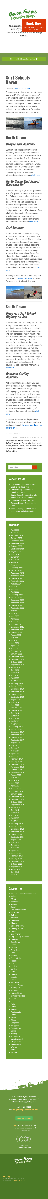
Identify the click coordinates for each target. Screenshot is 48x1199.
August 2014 (16, 840)
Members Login (24, 1118)
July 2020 (15, 670)
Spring (13, 1031)
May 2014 (15, 848)
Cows (13, 931)
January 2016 (16, 794)
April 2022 (15, 619)
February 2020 (17, 683)
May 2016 (15, 783)
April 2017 (15, 753)
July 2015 (15, 810)
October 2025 (16, 546)
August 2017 (16, 743)
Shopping (15, 1025)
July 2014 (15, 842)
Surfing (8, 443)
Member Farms (17, 985)
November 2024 (17, 576)
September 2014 (17, 837)
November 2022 (17, 603)
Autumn (14, 904)
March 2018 (15, 724)
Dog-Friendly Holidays (20, 937)
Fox (12, 964)
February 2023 (17, 595)
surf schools (27, 448)
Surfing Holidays (11, 451)
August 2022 (16, 611)
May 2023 (15, 589)
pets (12, 1001)
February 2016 (17, 791)
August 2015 (16, 807)
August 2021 (16, 635)
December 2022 (17, 600)
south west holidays (16, 448)
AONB (15, 440)
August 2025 (16, 552)
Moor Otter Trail (14, 434)
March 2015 (15, 821)
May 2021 (15, 643)
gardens (14, 966)
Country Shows (17, 929)
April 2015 (15, 818)
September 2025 (17, 549)
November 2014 (17, 832)
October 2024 (16, 578)
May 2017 (15, 751)
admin (29, 88)
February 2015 (17, 824)
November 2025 (17, 543)
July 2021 (15, 638)
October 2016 (16, 770)
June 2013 (15, 875)
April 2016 (15, 786)
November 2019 (17, 692)
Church (14, 923)
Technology (15, 1036)
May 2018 (15, 718)
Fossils (14, 961)
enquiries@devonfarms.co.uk (26, 1110)
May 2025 (15, 560)
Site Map (6, 1177)
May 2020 (15, 675)
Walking (14, 1047)
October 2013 (16, 864)
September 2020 (17, 665)
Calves (14, 915)
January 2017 (16, 762)
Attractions (22, 440)
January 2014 (16, 859)
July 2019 (15, 702)
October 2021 (16, 632)
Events (14, 945)
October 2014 (16, 834)
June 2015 (15, 813)
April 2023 (15, 592)
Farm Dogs (15, 950)
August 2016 (16, 775)
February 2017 (17, 759)
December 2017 (17, 732)
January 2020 (16, 686)
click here (35, 175)
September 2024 (17, 581)
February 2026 (17, 535)
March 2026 (15, 533)
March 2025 (15, 565)
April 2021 (15, 646)
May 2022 (15, 616)
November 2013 (17, 861)
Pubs (13, 1004)
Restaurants (16, 1012)
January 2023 (16, 597)
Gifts (13, 972)
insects (14, 977)
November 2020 (17, 659)
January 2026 (16, 538)
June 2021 (15, 640)
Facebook (20, 1148)
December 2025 (17, 541)
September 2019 (17, 697)
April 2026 (15, 530)
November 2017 (17, 735)
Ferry (13, 953)
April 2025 (15, 562)
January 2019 (16, 708)
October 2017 (16, 737)
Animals (14, 896)
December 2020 (17, 657)
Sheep (13, 1020)
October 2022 (16, 605)
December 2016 (17, 764)
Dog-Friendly (16, 934)
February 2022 (17, 624)
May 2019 (15, 705)
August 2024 (16, 584)
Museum (14, 990)
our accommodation (23, 278)
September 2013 (17, 867)
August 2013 (16, 869)
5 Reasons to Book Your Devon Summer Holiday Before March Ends (23, 503)
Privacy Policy (19, 1180)
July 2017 (15, 745)
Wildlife (14, 1052)
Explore (34, 440)
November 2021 (17, 630)
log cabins (15, 982)
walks (13, 1050)
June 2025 (15, 557)
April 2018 (15, 721)
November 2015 (17, 799)
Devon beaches (30, 446)
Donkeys (14, 939)
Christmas (15, 920)
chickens (14, 918)
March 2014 (15, 853)
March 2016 (15, 788)
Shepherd (15, 1023)
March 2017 (15, 756)
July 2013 (15, 872)
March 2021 (15, 648)
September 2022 (17, 608)
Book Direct (15, 912)
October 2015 (16, 802)
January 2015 (16, 826)
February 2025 (17, 568)
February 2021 (17, 651)
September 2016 (17, 772)
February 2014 (17, 856)
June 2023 (15, 587)
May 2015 (15, 815)
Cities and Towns (18, 926)
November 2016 (17, 767)
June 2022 (15, 613)
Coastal (21, 446)
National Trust (16, 993)
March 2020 (15, 681)
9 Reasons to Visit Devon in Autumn (26, 437)
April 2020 (15, 678)
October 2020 (16, 662)
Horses (14, 974)
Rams (13, 1007)
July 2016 (15, 778)
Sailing (13, 1017)
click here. (34, 221)
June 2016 (15, 780)
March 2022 (15, 622)
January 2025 (16, 570)
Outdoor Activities (18, 996)
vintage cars (16, 1044)
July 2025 (15, 554)
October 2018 (16, 710)
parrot (13, 999)
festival (14, 955)
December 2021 (17, 627)
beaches (15, 446)
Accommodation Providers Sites (23, 894)
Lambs (13, 980)
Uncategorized (16, 443)
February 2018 (17, 727)
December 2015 (17, 797)
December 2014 (17, 829)
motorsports (15, 988)
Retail (13, 1015)
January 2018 (16, 729)
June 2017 (15, 748)
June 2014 (15, 845)
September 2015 (17, 805)
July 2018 (15, 713)
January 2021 (16, 654)
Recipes (14, 1009)
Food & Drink (16, 958)
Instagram (27, 1148)
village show (16, 1042)
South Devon (16, 1028)
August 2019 (16, 700)
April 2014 (15, 850)
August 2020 (16, 667)
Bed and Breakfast (18, 910)
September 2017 (17, 740)
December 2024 (17, 573)
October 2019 (16, 694)
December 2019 (17, 689)
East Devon (15, 942)
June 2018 (15, 716)
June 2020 (15, 673)
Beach (28, 440)
